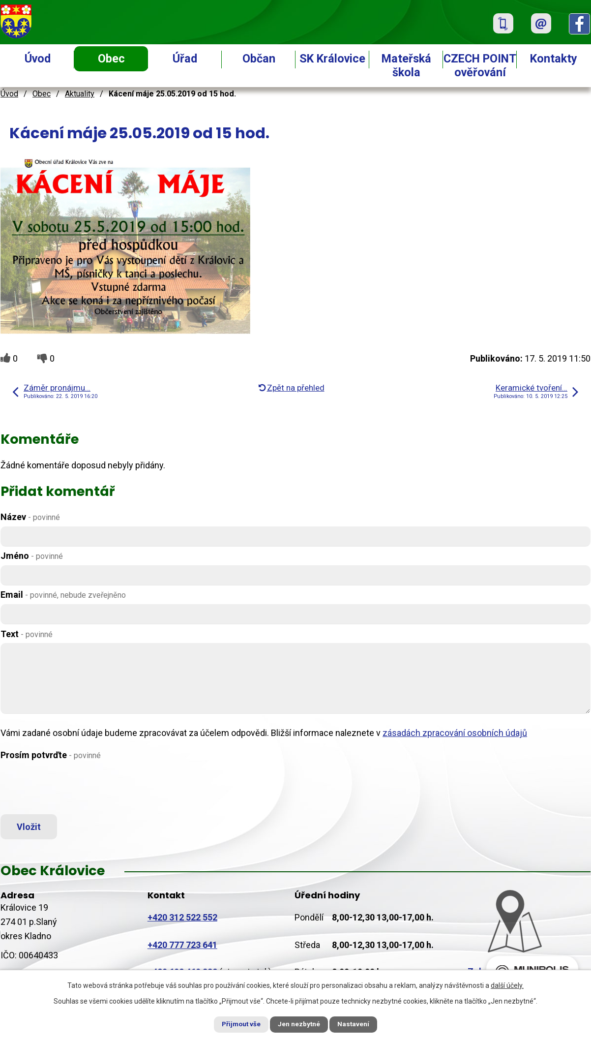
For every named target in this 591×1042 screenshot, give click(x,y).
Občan (258, 58)
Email (63, 594)
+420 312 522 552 (182, 920)
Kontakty (553, 58)
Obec (111, 58)
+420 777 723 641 (182, 948)
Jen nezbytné (299, 1024)
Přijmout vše (235, 1024)
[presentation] (75, 788)
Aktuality (79, 93)
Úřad (185, 58)
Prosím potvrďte (50, 755)
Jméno (31, 556)
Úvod (38, 58)
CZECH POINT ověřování (479, 65)
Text (26, 634)
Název (30, 517)
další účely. (507, 984)
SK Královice (332, 58)
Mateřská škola (406, 65)
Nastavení (359, 1024)
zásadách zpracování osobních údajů (455, 733)
